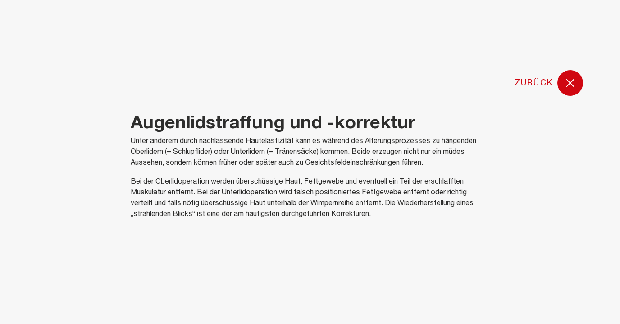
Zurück (549, 83)
